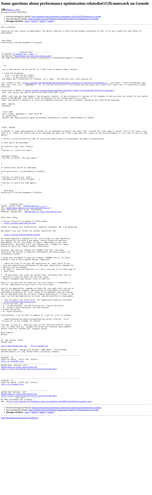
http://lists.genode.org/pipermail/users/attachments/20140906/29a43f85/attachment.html (49, 476)
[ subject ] (42, 21)
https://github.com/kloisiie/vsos (20, 262)
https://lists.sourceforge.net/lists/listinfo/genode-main (29, 437)
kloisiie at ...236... (13, 10)
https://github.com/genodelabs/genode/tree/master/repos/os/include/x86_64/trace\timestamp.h (69, 103)
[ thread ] (34, 21)
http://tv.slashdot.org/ (12, 428)
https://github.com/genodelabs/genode (22, 276)
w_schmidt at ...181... (25, 60)
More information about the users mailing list (19, 493)
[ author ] (51, 21)
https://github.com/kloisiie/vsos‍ (20, 357)
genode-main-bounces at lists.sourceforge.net (28, 244)
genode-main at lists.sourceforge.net (33, 62)
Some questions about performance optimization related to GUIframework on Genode (63, 19)
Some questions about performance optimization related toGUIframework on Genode (66, 16)
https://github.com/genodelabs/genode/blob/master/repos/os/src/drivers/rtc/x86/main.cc (65, 94)
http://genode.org (39, 409)
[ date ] (27, 21)
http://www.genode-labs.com (14, 409)
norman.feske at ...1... (35, 241)
